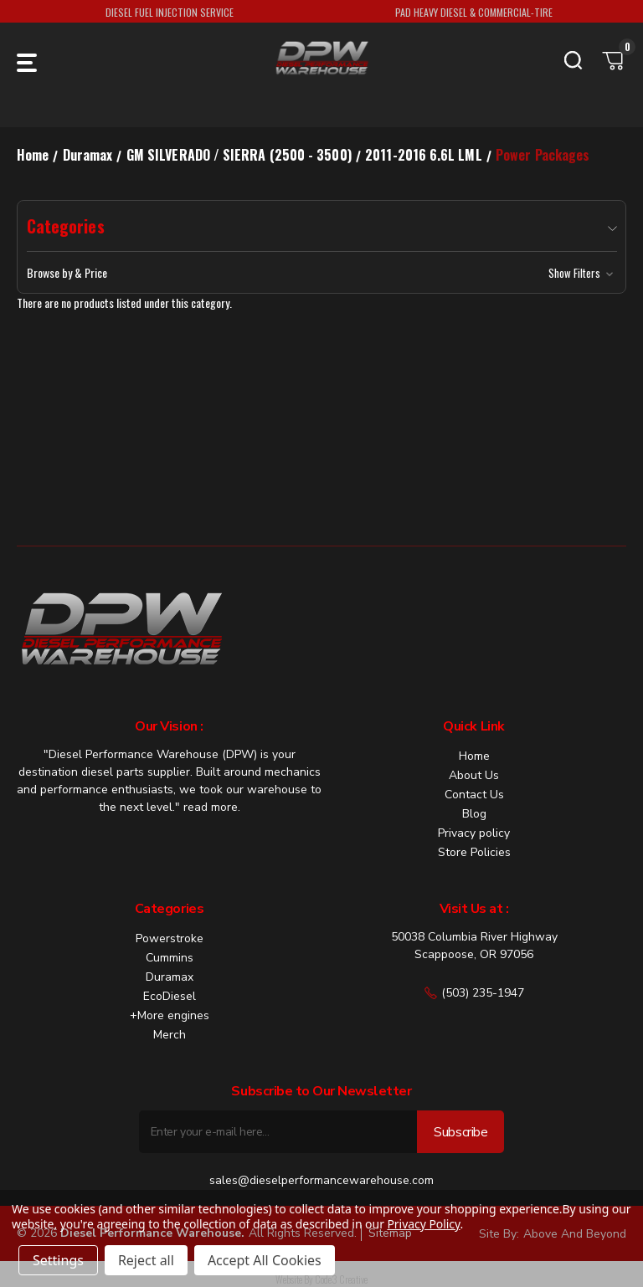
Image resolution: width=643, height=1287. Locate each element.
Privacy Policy (423, 1224)
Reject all (146, 1260)
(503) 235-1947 (474, 993)
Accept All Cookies (265, 1260)
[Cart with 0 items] (613, 60)
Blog (474, 814)
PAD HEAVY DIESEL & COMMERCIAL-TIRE (474, 12)
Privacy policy (474, 833)
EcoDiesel (169, 996)
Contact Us (474, 794)
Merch (169, 1035)
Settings (58, 1260)
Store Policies (474, 852)
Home (474, 756)
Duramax (169, 977)
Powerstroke (169, 938)
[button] (322, 273)
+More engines (169, 1015)
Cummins (169, 958)
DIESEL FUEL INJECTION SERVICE (169, 12)
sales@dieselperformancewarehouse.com (321, 1180)
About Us (474, 775)
